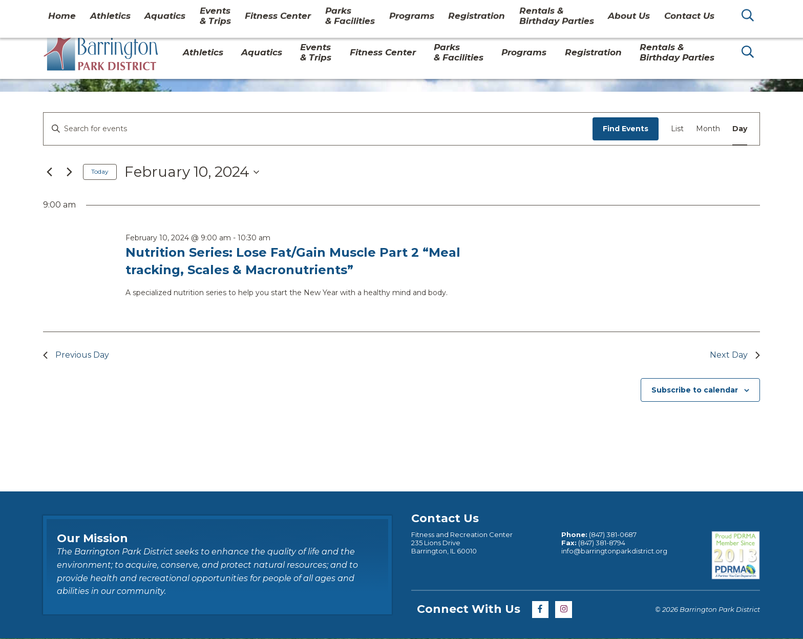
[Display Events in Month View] (708, 129)
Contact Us (669, 12)
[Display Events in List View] (677, 129)
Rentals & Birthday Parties (677, 52)
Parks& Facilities (458, 52)
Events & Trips (315, 52)
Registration (593, 52)
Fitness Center (383, 52)
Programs (523, 52)
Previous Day (76, 355)
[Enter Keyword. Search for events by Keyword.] (318, 129)
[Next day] (69, 172)
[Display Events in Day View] (739, 129)
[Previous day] (49, 172)
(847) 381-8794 (601, 543)
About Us (616, 12)
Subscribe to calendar (694, 390)
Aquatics (261, 52)
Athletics (203, 52)
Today (100, 171)
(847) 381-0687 (613, 534)
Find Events (625, 128)
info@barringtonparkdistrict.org (614, 551)
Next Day (735, 355)
